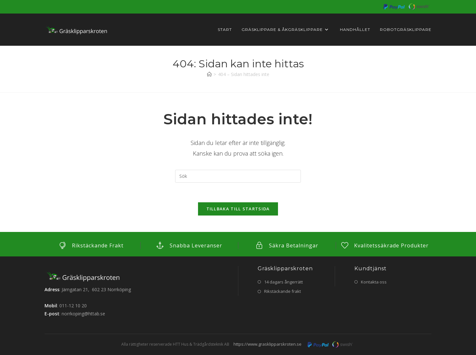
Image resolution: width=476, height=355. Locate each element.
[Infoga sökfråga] (238, 176)
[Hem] (209, 74)
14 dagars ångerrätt (283, 282)
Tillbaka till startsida (238, 209)
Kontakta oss (374, 282)
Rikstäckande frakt (282, 291)
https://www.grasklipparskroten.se (267, 344)
